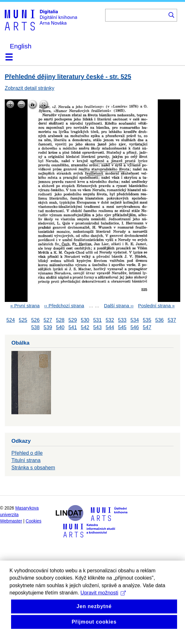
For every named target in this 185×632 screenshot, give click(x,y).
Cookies (33, 521)
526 (35, 320)
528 (60, 320)
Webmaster (11, 521)
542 (85, 327)
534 (135, 320)
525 (23, 320)
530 (85, 320)
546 (135, 327)
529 (72, 320)
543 (97, 327)
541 (72, 327)
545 (122, 327)
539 (48, 327)
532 (109, 320)
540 (60, 327)
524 (10, 320)
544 (109, 327)
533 (122, 320)
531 (97, 320)
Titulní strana (26, 460)
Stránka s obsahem (33, 467)
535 (147, 320)
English (20, 46)
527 (48, 320)
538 (35, 327)
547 (147, 327)
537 (172, 320)
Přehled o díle (27, 453)
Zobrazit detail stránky (29, 88)
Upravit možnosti (103, 606)
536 (159, 320)
